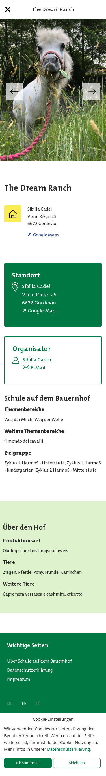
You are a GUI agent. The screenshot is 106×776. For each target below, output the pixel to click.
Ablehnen (77, 762)
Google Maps (46, 235)
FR (24, 703)
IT (38, 703)
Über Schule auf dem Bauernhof (39, 661)
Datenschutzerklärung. (69, 749)
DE (10, 703)
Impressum (18, 679)
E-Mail (38, 367)
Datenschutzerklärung (30, 670)
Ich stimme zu (28, 762)
